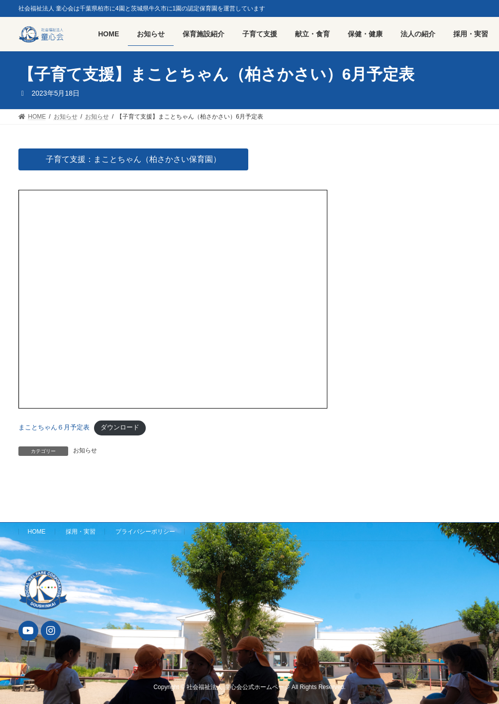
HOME (37, 531)
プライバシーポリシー (145, 531)
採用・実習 (81, 531)
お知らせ (85, 450)
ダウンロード (119, 427)
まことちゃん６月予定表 (54, 427)
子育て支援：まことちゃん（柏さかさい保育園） (133, 159)
